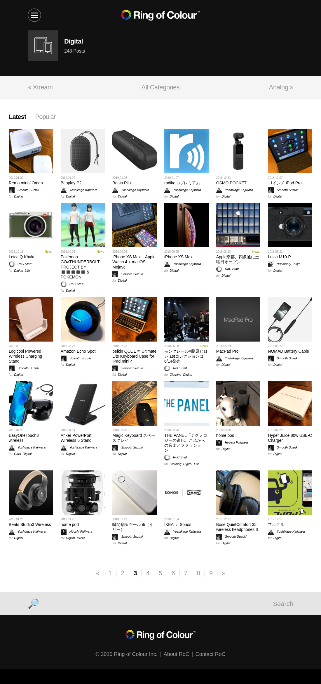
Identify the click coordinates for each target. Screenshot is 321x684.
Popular (45, 116)
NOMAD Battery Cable (288, 351)
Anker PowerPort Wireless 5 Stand (76, 438)
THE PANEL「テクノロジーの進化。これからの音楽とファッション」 (185, 443)
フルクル (276, 524)
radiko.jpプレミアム (182, 183)
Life (27, 270)
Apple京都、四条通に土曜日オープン (237, 259)
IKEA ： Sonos (177, 524)
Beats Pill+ (122, 183)
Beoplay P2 (71, 183)
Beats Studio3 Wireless (30, 524)
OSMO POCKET (231, 183)
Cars (17, 454)
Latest (17, 116)
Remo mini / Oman (26, 183)
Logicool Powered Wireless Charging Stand (25, 356)
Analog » (281, 87)
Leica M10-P (279, 256)
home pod (225, 435)
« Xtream (40, 87)
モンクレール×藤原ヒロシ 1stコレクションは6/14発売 (185, 356)
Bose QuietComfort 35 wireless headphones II (237, 527)
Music (81, 538)
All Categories (161, 87)
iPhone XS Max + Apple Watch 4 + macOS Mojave (134, 261)
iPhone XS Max (178, 256)
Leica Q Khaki (21, 256)
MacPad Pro (227, 351)
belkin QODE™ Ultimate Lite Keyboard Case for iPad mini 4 (134, 356)
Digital (18, 196)
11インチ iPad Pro (284, 183)
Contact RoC (211, 654)
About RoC (176, 654)
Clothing (175, 374)
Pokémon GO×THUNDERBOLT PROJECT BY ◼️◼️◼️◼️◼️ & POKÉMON (80, 266)
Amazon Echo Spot (78, 351)
